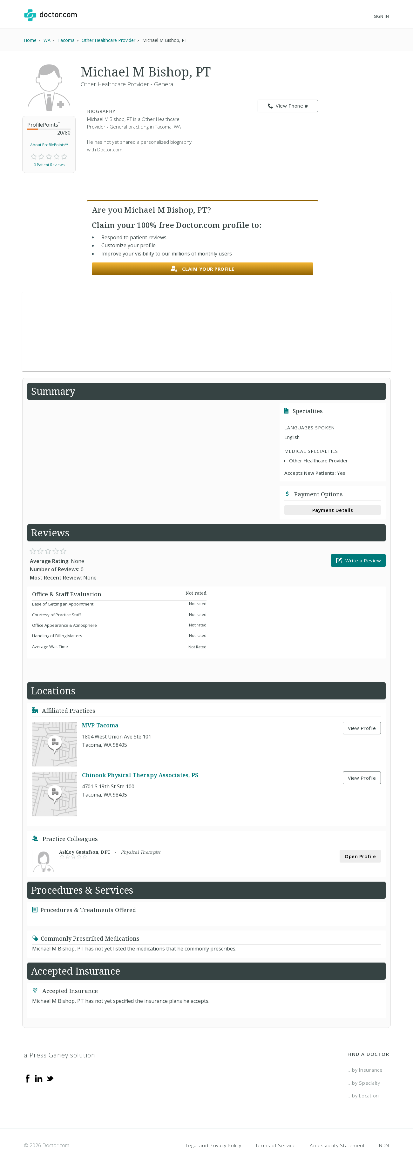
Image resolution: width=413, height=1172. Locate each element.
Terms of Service (275, 1145)
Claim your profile (202, 269)
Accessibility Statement (337, 1145)
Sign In (381, 16)
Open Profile (360, 856)
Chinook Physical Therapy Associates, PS (140, 775)
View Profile (362, 728)
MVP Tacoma (100, 725)
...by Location (363, 1095)
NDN (384, 1145)
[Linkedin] (39, 1078)
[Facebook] (27, 1078)
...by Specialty (364, 1083)
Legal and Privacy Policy (213, 1145)
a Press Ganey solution (59, 1055)
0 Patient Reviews (49, 165)
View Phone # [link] (288, 106)
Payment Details (332, 510)
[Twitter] (50, 1078)
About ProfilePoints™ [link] (49, 145)
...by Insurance (365, 1070)
